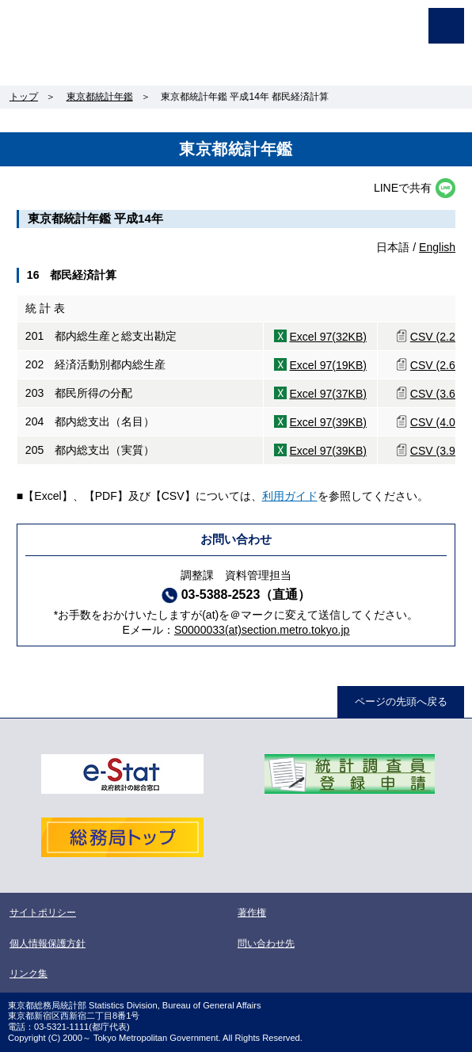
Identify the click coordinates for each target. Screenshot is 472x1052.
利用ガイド (290, 496)
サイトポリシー (43, 912)
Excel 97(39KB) (328, 422)
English (437, 247)
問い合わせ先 (266, 943)
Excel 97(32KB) (328, 336)
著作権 (252, 912)
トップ (24, 96)
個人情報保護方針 (48, 943)
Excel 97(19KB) (328, 365)
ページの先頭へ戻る (401, 701)
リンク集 (29, 973)
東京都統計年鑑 (100, 96)
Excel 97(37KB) (328, 393)
